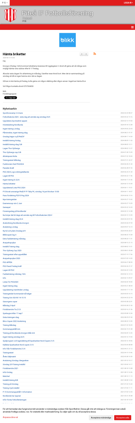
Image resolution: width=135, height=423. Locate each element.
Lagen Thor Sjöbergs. (11, 148)
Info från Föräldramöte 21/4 (14, 349)
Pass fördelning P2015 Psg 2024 (16, 195)
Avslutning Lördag (10, 227)
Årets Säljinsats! (9, 357)
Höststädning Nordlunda (13, 125)
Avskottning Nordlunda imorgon (16, 223)
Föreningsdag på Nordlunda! (14, 211)
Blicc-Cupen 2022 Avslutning (14, 321)
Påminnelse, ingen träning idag (15, 133)
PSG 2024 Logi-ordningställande (16, 172)
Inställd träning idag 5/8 (12, 144)
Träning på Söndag (10, 384)
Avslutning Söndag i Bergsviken (16, 360)
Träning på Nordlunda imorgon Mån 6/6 (19, 333)
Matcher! (6, 376)
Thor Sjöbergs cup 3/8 (12, 152)
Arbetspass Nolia (10, 156)
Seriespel (6, 207)
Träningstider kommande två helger (17, 294)
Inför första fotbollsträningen (14, 400)
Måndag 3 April (9, 305)
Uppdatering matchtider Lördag (16, 290)
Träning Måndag (9, 325)
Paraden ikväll (8, 168)
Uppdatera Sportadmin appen (15, 121)
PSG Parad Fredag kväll (12, 266)
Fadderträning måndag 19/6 (14, 274)
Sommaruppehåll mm (11, 329)
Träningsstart (8, 353)
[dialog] (67, 413)
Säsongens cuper (10, 302)
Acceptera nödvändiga (101, 418)
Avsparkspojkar (9, 243)
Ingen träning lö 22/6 (11, 180)
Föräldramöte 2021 (10, 368)
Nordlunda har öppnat (12, 396)
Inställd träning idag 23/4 (13, 219)
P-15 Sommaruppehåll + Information (17, 392)
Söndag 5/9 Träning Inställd (14, 364)
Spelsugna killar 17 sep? (13, 313)
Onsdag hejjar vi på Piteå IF (13, 137)
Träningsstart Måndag (12, 160)
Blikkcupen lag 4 (9, 235)
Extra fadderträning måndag (14, 239)
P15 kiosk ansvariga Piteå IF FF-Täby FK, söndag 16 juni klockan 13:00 (31, 192)
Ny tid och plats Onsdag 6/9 (14, 231)
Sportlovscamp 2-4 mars (13, 113)
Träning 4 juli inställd (11, 388)
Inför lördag (7, 372)
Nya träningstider (10, 199)
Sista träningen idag (11, 317)
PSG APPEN (7, 262)
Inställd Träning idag (11, 247)
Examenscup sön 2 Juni (12, 203)
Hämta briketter (14, 54)
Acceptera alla (122, 418)
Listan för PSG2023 (10, 282)
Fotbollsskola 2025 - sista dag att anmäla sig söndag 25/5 (26, 117)
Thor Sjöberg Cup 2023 (12, 250)
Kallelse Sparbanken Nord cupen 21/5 (18, 345)
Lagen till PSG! (8, 270)
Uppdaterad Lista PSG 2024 (14, 188)
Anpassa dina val (10, 417)
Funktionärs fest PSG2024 (13, 164)
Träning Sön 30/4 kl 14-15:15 (14, 298)
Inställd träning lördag (12, 140)
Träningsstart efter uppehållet (15, 254)
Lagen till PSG (8, 176)
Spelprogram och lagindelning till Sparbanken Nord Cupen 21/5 (28, 341)
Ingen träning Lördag (11, 129)
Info (4, 278)
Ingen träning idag (10, 286)
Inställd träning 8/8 (10, 380)
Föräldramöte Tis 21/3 (12, 309)
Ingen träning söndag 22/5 (13, 337)
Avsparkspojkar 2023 (11, 258)
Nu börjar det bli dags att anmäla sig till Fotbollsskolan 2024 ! (27, 215)
